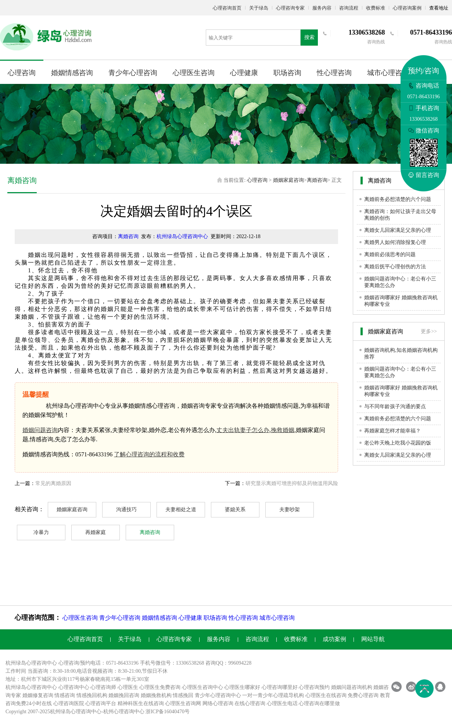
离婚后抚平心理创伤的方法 (395, 266)
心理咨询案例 (407, 8)
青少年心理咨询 (132, 73)
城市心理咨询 (388, 73)
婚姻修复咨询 (37, 695)
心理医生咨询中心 (202, 687)
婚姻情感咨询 (72, 73)
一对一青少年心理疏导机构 (273, 695)
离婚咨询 (317, 180)
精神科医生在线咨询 (141, 703)
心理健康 (244, 73)
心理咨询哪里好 (280, 687)
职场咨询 (287, 73)
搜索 (309, 37)
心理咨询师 (103, 687)
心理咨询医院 (68, 703)
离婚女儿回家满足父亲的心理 (397, 230)
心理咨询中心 (73, 687)
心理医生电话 (282, 703)
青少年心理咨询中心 (218, 695)
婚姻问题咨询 (40, 430)
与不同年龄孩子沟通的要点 (395, 406)
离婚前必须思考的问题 (390, 254)
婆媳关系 (235, 509)
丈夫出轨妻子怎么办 (242, 430)
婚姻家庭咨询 (288, 180)
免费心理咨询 (363, 695)
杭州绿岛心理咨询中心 (182, 236)
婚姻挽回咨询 (123, 695)
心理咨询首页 (227, 8)
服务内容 (321, 8)
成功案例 (334, 639)
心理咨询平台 (100, 703)
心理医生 (128, 687)
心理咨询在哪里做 (319, 703)
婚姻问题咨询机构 (351, 687)
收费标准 (375, 8)
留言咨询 (423, 175)
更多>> (429, 331)
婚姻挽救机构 (156, 695)
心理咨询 (22, 73)
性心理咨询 (334, 73)
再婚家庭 (95, 532)
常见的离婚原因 (53, 483)
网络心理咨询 (217, 703)
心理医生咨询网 (183, 703)
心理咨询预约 (314, 687)
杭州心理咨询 (118, 711)
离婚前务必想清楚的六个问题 (397, 199)
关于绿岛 (258, 8)
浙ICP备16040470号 (168, 711)
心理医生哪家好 (242, 687)
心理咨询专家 (290, 8)
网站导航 (373, 639)
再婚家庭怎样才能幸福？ (392, 431)
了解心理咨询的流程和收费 (149, 454)
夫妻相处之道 (180, 509)
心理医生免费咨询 (159, 687)
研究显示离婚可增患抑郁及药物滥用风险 (291, 483)
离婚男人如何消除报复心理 (395, 242)
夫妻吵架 (289, 509)
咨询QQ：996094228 (228, 663)
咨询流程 (348, 8)
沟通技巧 (126, 509)
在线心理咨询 (249, 703)
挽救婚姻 (282, 430)
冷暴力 (41, 532)
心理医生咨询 (194, 73)
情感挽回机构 (91, 695)
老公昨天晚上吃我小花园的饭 (397, 443)
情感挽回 (183, 695)
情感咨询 (64, 695)
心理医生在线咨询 (326, 695)
